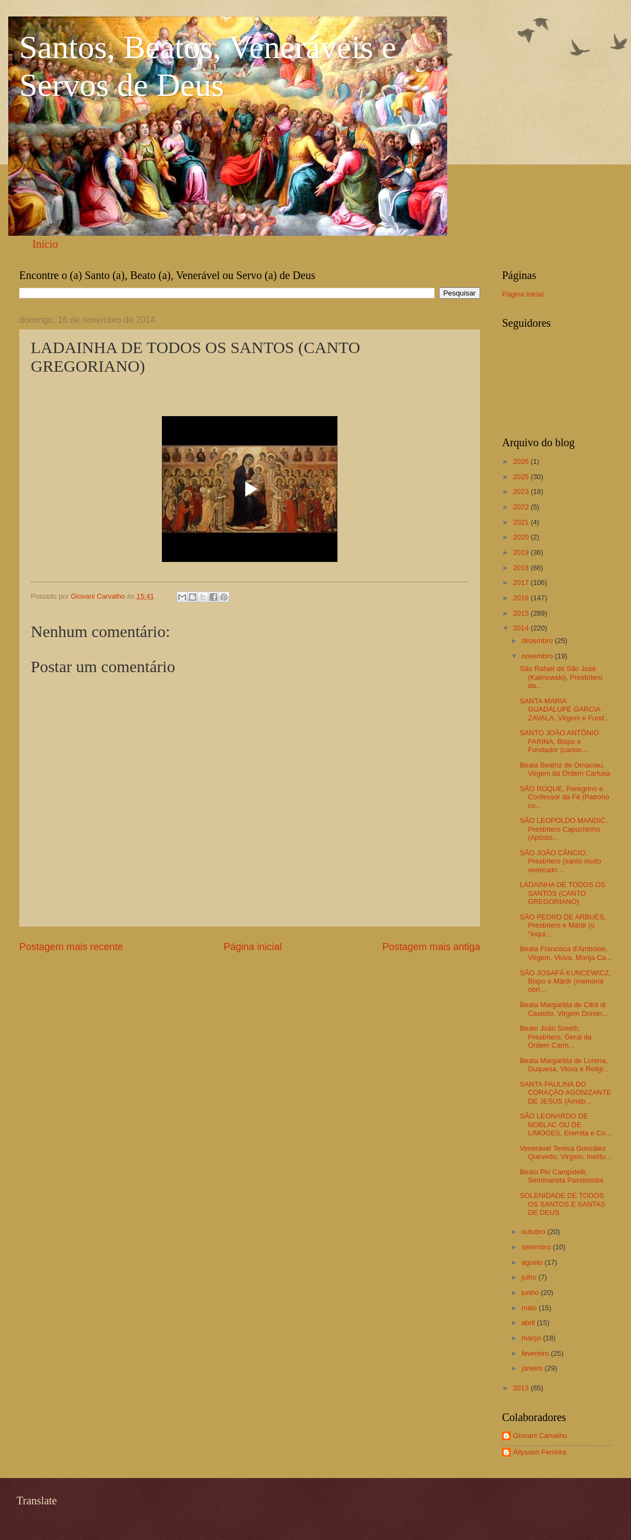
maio (529, 1308)
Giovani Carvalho (540, 1435)
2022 (522, 507)
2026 (522, 461)
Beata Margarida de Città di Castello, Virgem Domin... (564, 1009)
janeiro (532, 1368)
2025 (522, 477)
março (532, 1338)
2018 (522, 568)
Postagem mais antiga (431, 946)
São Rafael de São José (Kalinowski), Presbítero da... (561, 677)
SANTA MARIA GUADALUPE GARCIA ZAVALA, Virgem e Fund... (565, 709)
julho (529, 1277)
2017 (522, 582)
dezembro (538, 641)
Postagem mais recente (71, 946)
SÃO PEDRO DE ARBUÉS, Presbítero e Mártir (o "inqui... (563, 925)
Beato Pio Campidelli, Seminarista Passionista (561, 1176)
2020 (522, 537)
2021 (522, 522)
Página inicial (252, 946)
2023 (522, 491)
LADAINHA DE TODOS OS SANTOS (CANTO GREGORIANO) (562, 893)
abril (529, 1323)
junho (530, 1292)
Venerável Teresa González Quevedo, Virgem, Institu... (565, 1152)
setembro (537, 1247)
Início (45, 244)
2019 (522, 552)
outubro (534, 1232)
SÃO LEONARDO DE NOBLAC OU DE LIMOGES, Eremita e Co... (565, 1124)
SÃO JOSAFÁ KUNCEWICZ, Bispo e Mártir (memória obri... (565, 981)
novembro (538, 656)
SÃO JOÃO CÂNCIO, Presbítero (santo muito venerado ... (560, 861)
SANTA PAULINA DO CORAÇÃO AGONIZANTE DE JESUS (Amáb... (565, 1092)
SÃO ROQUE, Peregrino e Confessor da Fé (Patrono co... (564, 797)
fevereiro (536, 1353)
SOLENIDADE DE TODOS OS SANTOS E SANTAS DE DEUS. (562, 1204)
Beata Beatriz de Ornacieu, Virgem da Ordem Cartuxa (565, 769)
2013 (522, 1388)
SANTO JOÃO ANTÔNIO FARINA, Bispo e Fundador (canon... (559, 741)
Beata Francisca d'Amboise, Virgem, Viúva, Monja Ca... (566, 953)
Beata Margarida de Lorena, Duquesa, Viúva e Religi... (564, 1064)
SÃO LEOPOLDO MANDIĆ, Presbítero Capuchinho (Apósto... (563, 829)
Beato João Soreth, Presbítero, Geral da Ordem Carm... (555, 1036)
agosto (532, 1262)
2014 (522, 628)
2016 (522, 598)
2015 (522, 613)
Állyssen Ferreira (539, 1452)
